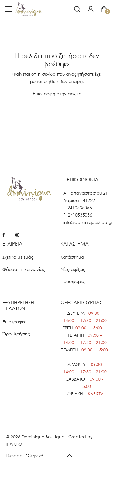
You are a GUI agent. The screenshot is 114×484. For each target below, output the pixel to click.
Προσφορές (72, 281)
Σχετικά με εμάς (17, 257)
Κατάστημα (72, 257)
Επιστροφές (14, 321)
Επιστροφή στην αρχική (57, 93)
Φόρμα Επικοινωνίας (23, 269)
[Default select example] (51, 455)
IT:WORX (14, 444)
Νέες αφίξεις (72, 269)
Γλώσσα (14, 455)
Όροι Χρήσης (16, 334)
